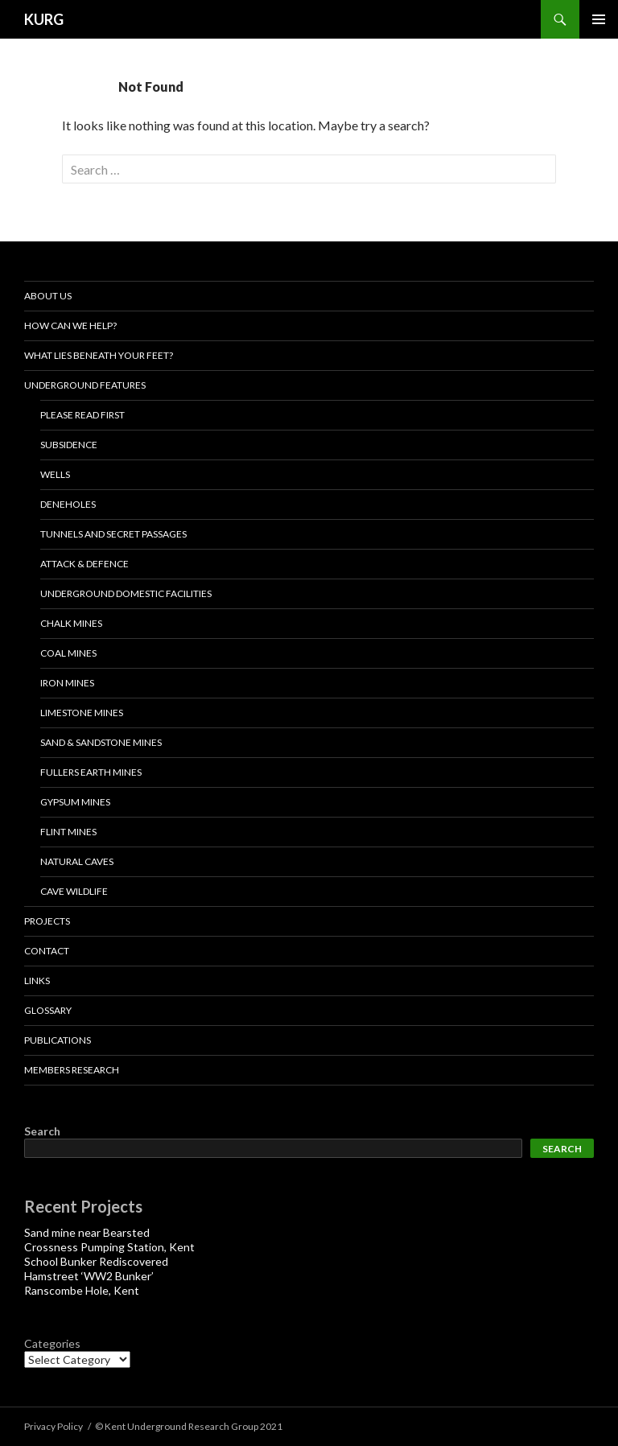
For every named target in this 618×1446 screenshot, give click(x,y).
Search (42, 1131)
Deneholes (68, 504)
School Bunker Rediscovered (96, 1261)
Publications (57, 1040)
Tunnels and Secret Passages (113, 534)
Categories (52, 1343)
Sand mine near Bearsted (87, 1232)
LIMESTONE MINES (81, 713)
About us (48, 296)
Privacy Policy (53, 1426)
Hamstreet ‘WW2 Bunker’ (89, 1276)
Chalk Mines (71, 623)
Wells (55, 474)
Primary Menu (598, 19)
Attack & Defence (84, 564)
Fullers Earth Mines (91, 772)
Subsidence (68, 445)
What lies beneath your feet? (98, 355)
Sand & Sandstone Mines (101, 742)
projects (47, 921)
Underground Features (85, 385)
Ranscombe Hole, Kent (81, 1290)
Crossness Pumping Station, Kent (109, 1247)
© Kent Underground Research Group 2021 (188, 1426)
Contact (46, 951)
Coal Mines (68, 653)
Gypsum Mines (75, 802)
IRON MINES (67, 683)
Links (37, 980)
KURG (44, 19)
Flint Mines (68, 832)
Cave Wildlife (74, 891)
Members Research (71, 1070)
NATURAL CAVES (76, 861)
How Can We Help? (70, 325)
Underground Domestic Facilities (126, 593)
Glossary (48, 1010)
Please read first (82, 415)
